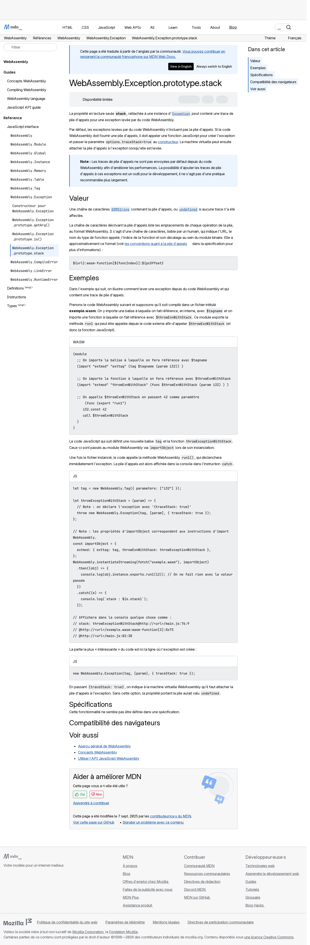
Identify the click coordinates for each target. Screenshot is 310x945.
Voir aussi (257, 89)
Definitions (15, 288)
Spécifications (261, 75)
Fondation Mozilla (123, 932)
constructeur (168, 142)
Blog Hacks (255, 905)
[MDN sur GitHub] (6, 891)
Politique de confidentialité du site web (67, 922)
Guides (10, 72)
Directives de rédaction (202, 881)
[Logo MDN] (13, 856)
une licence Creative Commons (269, 937)
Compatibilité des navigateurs (273, 82)
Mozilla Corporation (88, 932)
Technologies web (260, 866)
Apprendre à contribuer (91, 803)
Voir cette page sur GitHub (93, 822)
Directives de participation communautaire (221, 922)
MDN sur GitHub (197, 897)
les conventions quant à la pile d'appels (156, 243)
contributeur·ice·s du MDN (170, 816)
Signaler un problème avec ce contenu (153, 822)
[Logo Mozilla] (18, 922)
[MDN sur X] (22, 891)
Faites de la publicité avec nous (147, 889)
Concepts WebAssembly (97, 752)
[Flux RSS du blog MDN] (37, 891)
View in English (181, 66)
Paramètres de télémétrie (125, 922)
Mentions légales (166, 922)
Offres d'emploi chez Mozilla (146, 881)
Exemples (258, 68)
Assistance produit (138, 905)
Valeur (255, 61)
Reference (13, 118)
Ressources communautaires (207, 873)
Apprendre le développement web (272, 873)
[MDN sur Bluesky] (14, 891)
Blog (233, 27)
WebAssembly (16, 61)
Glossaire (252, 897)
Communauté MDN (199, 866)
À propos (130, 866)
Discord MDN (195, 889)
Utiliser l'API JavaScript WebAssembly (108, 758)
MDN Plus (131, 897)
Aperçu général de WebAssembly (104, 746)
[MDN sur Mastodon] (29, 891)
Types (12, 306)
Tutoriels (252, 889)
